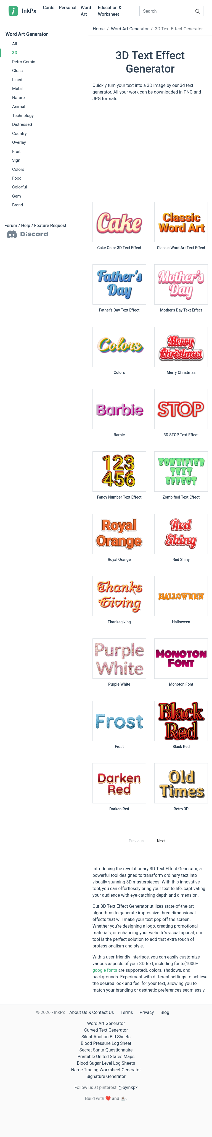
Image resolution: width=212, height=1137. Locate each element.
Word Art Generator (27, 34)
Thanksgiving (119, 622)
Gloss (17, 70)
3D (14, 52)
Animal (18, 106)
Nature (18, 97)
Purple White (119, 684)
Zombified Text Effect (181, 497)
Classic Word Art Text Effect (181, 248)
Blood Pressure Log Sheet (106, 1043)
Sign (16, 160)
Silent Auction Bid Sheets (106, 1036)
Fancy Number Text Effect (119, 497)
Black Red (181, 746)
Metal (17, 88)
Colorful (19, 187)
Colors (18, 169)
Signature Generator (106, 1076)
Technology (23, 115)
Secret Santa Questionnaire (105, 1050)
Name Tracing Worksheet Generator (106, 1069)
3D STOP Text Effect (181, 435)
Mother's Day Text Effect (181, 310)
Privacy (147, 1012)
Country (19, 133)
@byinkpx (128, 1087)
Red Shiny (181, 559)
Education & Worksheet (109, 11)
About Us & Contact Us (91, 1012)
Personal (67, 7)
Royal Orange (119, 559)
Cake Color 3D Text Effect (119, 248)
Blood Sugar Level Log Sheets (106, 1063)
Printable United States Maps (106, 1056)
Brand (17, 205)
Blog (164, 1012)
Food (17, 178)
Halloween (181, 622)
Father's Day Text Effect (119, 310)
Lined (17, 79)
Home (99, 28)
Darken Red (119, 809)
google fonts (104, 970)
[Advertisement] (150, 154)
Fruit (16, 151)
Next (161, 841)
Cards (48, 7)
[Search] (165, 11)
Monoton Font (181, 684)
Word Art (86, 11)
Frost (119, 746)
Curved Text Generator (106, 1030)
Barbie (119, 435)
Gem (16, 196)
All (14, 43)
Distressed (22, 124)
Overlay (19, 142)
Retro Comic (23, 61)
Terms (127, 1012)
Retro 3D (181, 809)
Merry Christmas (181, 372)
